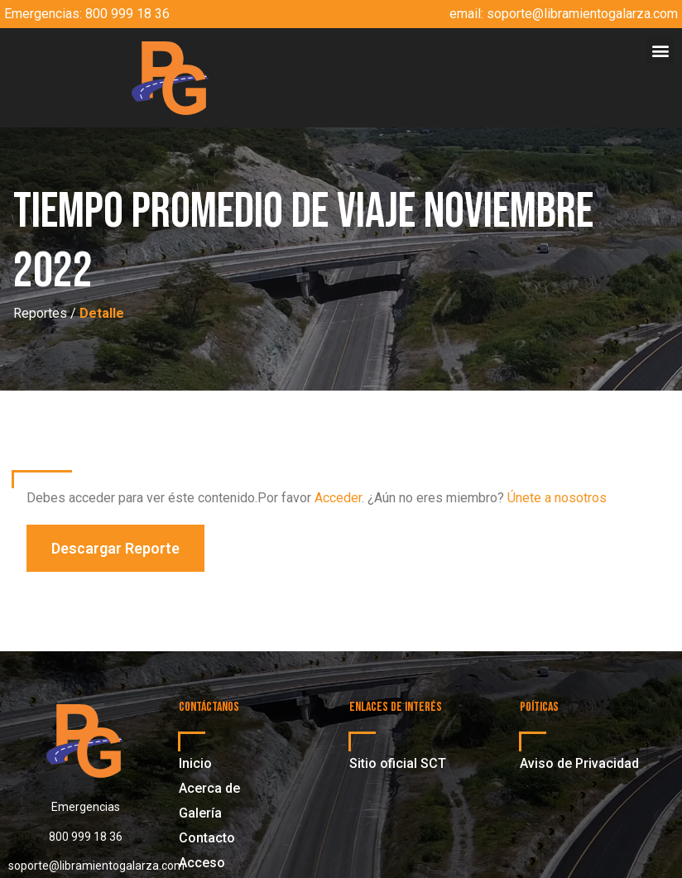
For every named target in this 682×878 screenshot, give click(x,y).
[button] (660, 50)
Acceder (338, 498)
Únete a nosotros (557, 498)
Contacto (207, 838)
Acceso (202, 863)
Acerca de (209, 788)
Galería (200, 813)
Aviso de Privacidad (579, 763)
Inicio (195, 763)
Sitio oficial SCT (397, 763)
